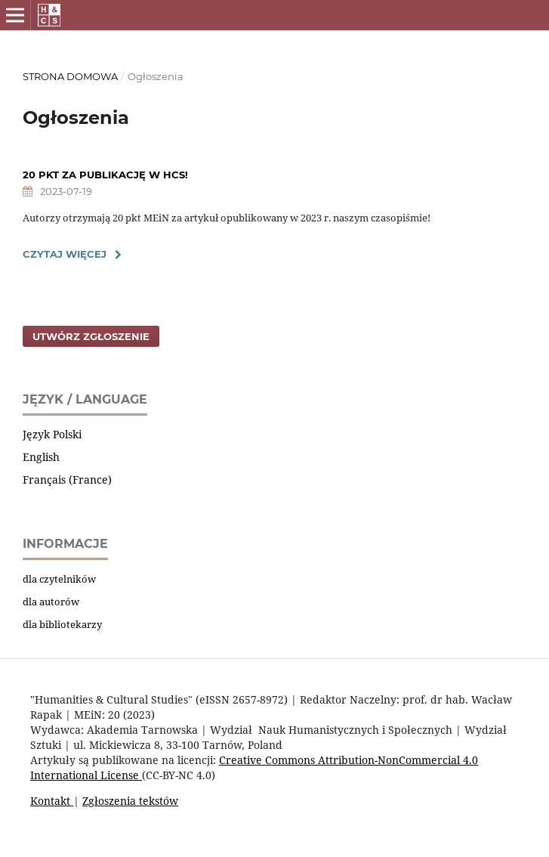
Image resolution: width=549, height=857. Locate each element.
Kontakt (51, 801)
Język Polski (52, 434)
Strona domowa (70, 76)
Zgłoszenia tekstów (130, 801)
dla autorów (51, 601)
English (41, 457)
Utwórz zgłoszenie (91, 336)
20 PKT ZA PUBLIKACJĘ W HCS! (105, 175)
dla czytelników (59, 579)
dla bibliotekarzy (62, 624)
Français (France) (67, 479)
